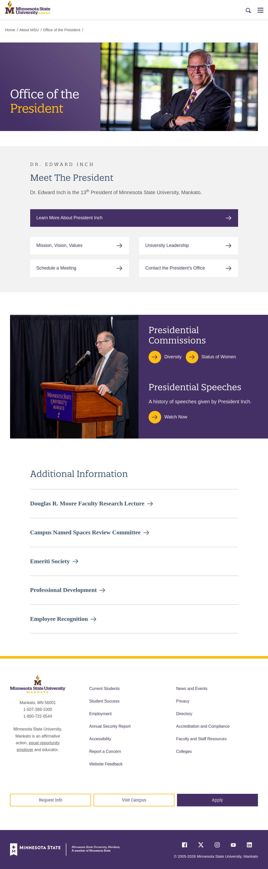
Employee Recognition (59, 619)
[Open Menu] (260, 10)
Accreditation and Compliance (203, 726)
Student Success (104, 701)
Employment (100, 714)
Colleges (184, 751)
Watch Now (175, 416)
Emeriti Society (50, 561)
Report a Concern (105, 751)
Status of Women (218, 356)
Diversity (173, 356)
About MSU (29, 30)
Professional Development (63, 590)
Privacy (182, 701)
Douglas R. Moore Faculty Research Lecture (87, 503)
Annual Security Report (110, 726)
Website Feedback (105, 764)
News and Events (192, 688)
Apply (217, 800)
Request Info (50, 800)
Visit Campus (134, 800)
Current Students (104, 688)
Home (10, 30)
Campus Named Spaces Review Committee (85, 532)
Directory (184, 714)
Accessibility (100, 739)
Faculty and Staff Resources (201, 739)
